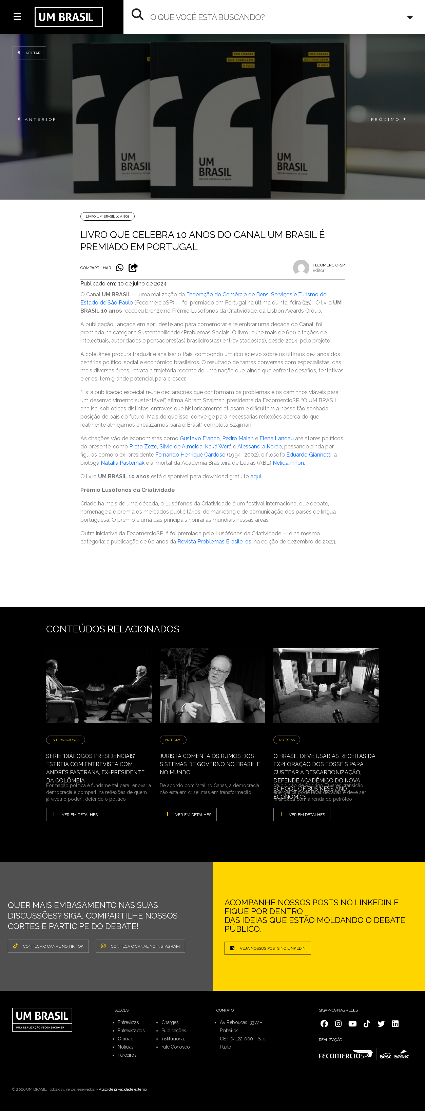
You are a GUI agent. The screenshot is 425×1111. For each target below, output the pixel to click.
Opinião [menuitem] (125, 1038)
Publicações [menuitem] (173, 1030)
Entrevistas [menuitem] (128, 1022)
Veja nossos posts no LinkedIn (268, 948)
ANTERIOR (37, 119)
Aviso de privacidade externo (123, 1089)
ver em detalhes (75, 814)
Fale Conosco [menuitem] (175, 1047)
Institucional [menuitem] (173, 1038)
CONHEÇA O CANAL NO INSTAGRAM (140, 946)
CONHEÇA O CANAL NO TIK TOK (48, 946)
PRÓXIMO (389, 119)
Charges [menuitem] (169, 1022)
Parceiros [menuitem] (127, 1055)
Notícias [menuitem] (126, 1047)
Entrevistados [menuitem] (131, 1030)
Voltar (29, 52)
